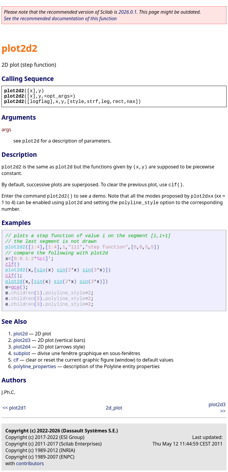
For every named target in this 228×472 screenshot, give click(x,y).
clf (9, 264)
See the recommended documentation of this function (60, 18)
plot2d (14, 282)
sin (41, 270)
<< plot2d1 (14, 407)
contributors (30, 463)
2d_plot (114, 407)
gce (15, 287)
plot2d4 (22, 346)
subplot (21, 353)
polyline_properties (34, 366)
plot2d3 (22, 340)
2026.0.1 (127, 12)
